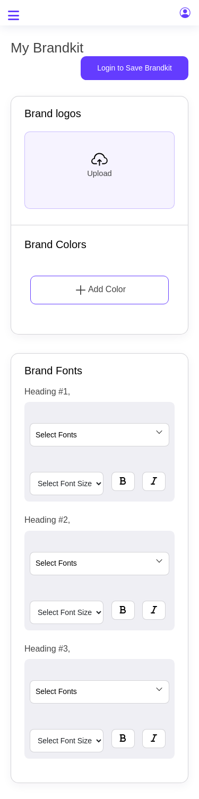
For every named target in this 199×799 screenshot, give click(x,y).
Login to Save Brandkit (134, 68)
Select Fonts (56, 435)
